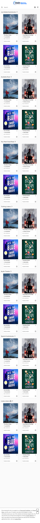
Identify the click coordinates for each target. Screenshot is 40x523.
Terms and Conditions (25, 510)
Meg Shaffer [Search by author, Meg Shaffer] (26, 67)
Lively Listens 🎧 (7, 401)
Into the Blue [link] (7, 66)
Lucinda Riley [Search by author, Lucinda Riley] (7, 36)
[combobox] (17, 7)
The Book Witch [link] (26, 66)
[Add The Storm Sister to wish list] (17, 41)
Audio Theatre (6, 271)
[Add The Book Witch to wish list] (35, 72)
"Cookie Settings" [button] (30, 515)
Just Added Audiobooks (9, 12)
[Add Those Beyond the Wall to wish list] (35, 41)
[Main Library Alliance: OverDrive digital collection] (20, 3)
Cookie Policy (17, 519)
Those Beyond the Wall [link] (28, 35)
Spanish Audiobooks (8, 336)
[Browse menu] (37, 7)
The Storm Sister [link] (7, 35)
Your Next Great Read (8, 142)
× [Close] (37, 511)
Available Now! (6, 77)
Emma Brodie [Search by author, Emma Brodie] (7, 67)
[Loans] (35, 7)
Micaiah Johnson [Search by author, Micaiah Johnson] (27, 36)
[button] (17, 35)
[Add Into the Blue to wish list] (17, 72)
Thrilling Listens (7, 207)
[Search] (2, 7)
